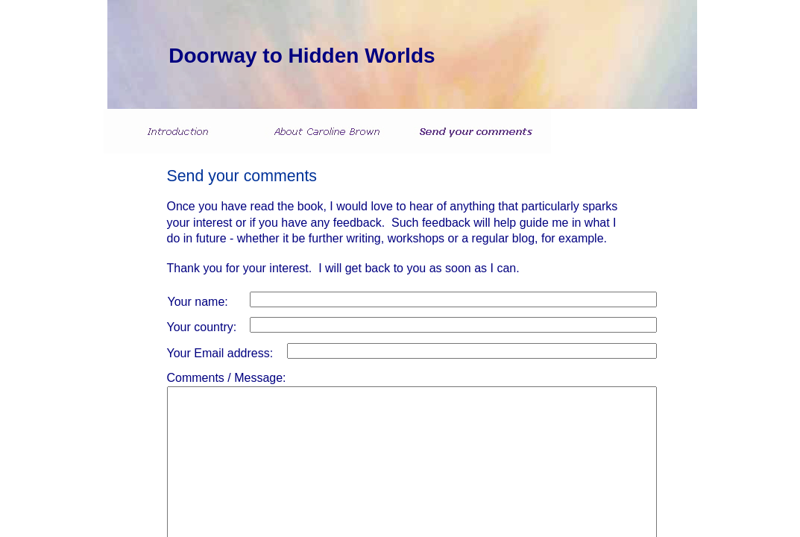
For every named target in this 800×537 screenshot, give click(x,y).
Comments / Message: (226, 377)
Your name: (198, 301)
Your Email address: (220, 353)
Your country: (202, 327)
